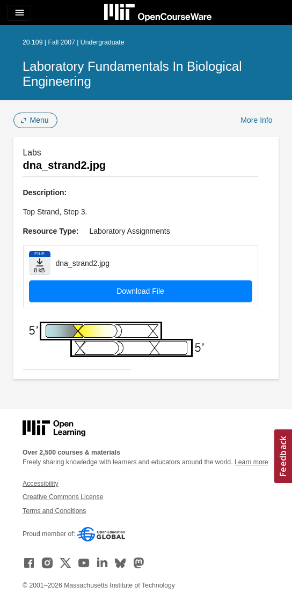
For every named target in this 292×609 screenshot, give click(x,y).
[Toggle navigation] (19, 13)
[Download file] (39, 263)
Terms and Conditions (54, 511)
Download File (140, 291)
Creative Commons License (63, 497)
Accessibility (41, 483)
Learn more (251, 462)
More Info (256, 120)
